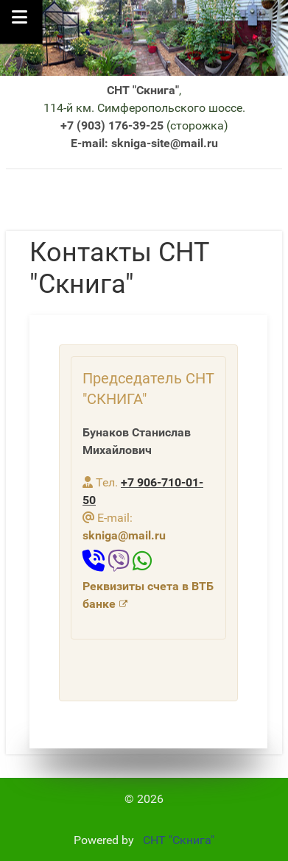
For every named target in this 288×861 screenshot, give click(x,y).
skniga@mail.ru (124, 535)
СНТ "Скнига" (175, 840)
